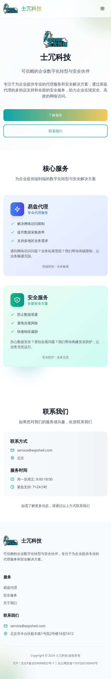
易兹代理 (10, 587)
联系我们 (55, 131)
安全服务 (10, 595)
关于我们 (10, 603)
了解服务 (55, 115)
